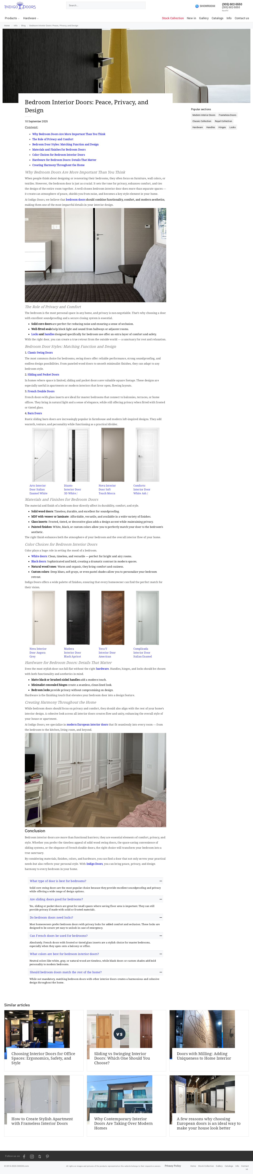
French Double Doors (41, 391)
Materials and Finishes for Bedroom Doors (59, 149)
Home (193, 1165)
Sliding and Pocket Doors (43, 374)
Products (12, 18)
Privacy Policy (173, 1165)
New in (191, 18)
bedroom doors (75, 199)
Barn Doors (35, 413)
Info (229, 18)
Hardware (31, 18)
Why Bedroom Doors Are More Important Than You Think (68, 134)
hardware (102, 669)
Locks (34, 334)
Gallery (203, 18)
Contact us (242, 18)
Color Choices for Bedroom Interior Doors (58, 155)
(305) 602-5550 (232, 4)
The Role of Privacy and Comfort (52, 139)
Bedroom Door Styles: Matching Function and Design (65, 144)
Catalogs (217, 18)
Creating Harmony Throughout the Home (58, 165)
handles (49, 334)
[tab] (95, 880)
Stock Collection (173, 18)
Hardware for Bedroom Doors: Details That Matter (64, 160)
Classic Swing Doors (40, 352)
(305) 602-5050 (231, 7)
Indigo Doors (94, 864)
